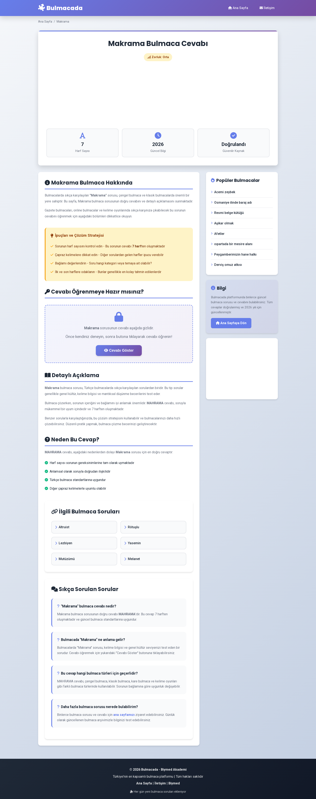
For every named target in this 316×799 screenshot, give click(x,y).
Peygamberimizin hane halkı (233, 254)
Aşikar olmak (222, 223)
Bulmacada (60, 8)
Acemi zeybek (223, 192)
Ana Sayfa (238, 8)
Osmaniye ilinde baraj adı (231, 202)
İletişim (267, 8)
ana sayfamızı (124, 715)
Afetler (217, 234)
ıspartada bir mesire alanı (231, 244)
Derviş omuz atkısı (226, 265)
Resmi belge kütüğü (227, 213)
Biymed (174, 783)
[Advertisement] (158, 95)
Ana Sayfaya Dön (231, 323)
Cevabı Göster (119, 350)
